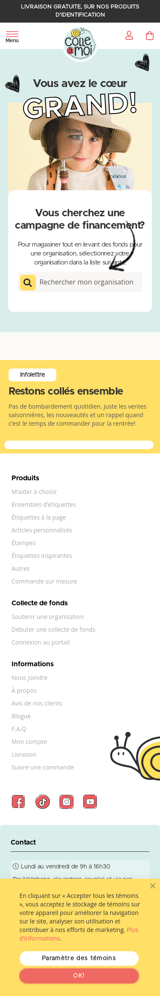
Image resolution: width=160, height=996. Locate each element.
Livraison (24, 754)
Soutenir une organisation (48, 617)
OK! (78, 976)
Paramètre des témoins (79, 958)
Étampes (24, 543)
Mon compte (29, 742)
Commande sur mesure (44, 581)
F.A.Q (19, 729)
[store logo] (80, 43)
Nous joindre (29, 678)
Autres (21, 568)
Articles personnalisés (42, 530)
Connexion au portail (41, 642)
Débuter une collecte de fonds (53, 629)
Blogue (21, 716)
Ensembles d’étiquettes (44, 504)
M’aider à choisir (34, 492)
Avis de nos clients (37, 703)
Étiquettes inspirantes (42, 556)
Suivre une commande (43, 767)
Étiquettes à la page (39, 517)
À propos (24, 690)
